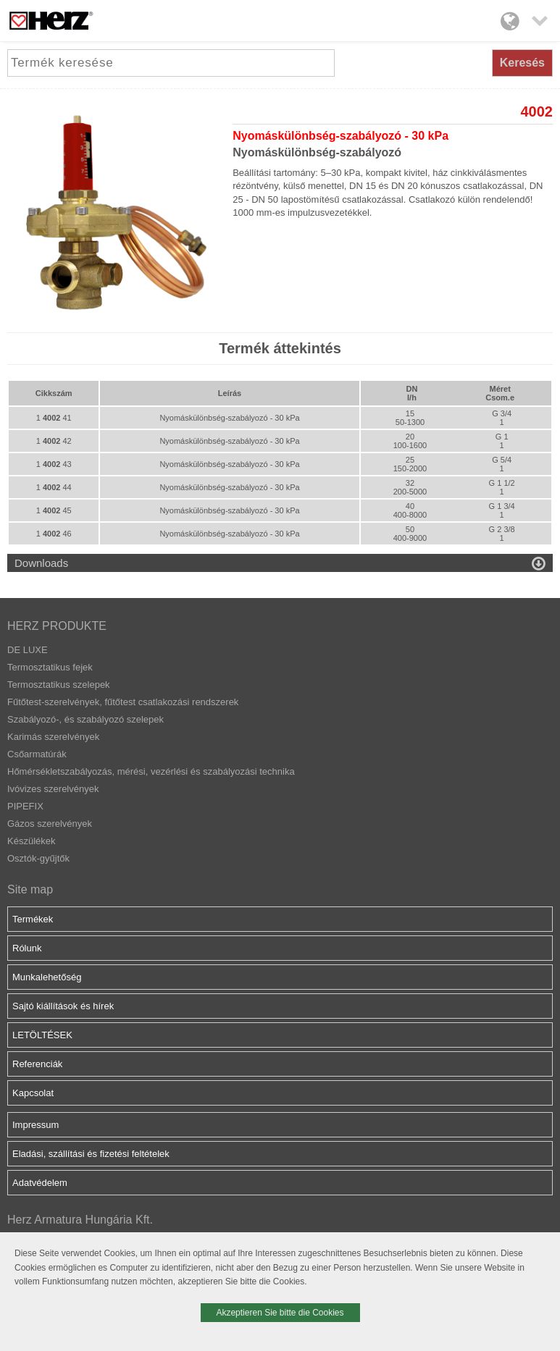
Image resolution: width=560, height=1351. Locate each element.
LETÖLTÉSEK (42, 1035)
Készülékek (31, 841)
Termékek (32, 919)
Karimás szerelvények (53, 736)
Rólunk (26, 948)
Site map (30, 889)
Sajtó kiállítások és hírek (63, 1006)
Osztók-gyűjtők (38, 858)
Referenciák (37, 1064)
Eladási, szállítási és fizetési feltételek (91, 1153)
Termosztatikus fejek (50, 667)
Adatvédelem (39, 1182)
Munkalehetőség (46, 977)
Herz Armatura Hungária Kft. (80, 1219)
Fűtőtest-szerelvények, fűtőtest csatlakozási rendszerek (122, 701)
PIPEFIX (25, 806)
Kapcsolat (33, 1092)
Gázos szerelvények (49, 823)
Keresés (522, 62)
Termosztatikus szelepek (58, 684)
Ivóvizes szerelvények (53, 788)
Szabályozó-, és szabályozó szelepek (85, 719)
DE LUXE (27, 649)
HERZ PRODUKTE (56, 626)
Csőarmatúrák (37, 754)
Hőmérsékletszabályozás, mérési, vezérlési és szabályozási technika (151, 771)
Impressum (35, 1124)
